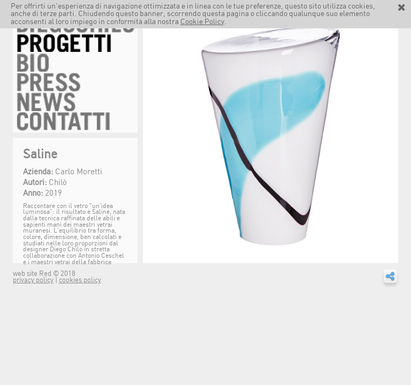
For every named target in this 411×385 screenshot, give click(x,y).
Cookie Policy (202, 22)
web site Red (33, 274)
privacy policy (33, 280)
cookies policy (80, 280)
